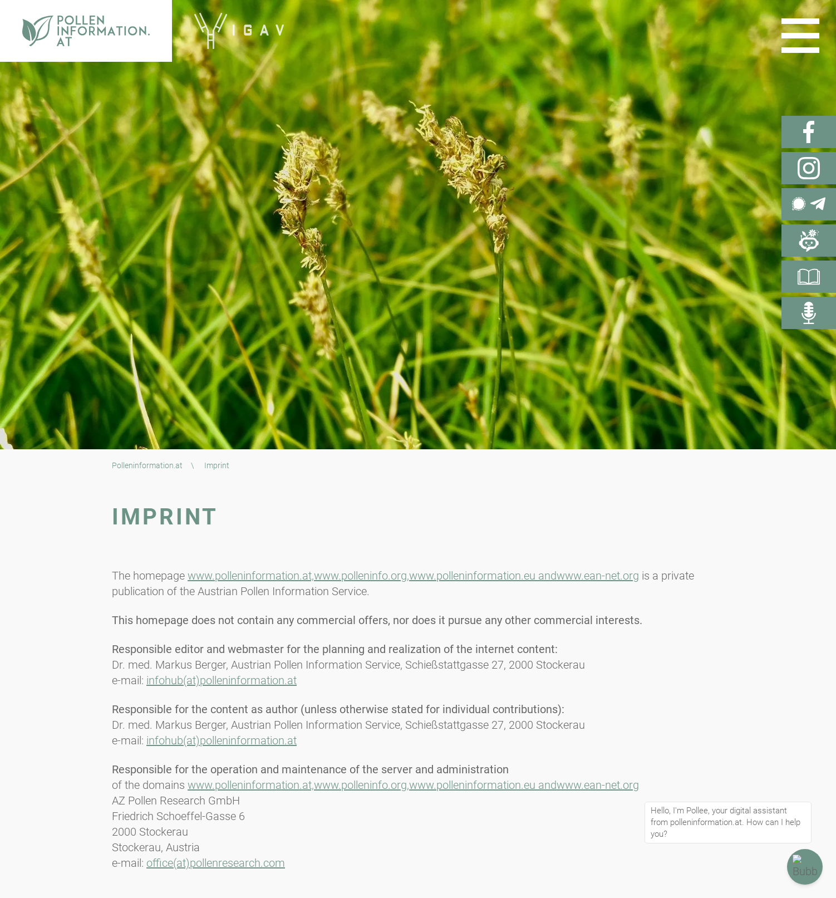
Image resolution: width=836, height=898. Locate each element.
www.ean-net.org (598, 575)
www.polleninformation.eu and (483, 575)
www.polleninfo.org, (361, 575)
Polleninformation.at (147, 465)
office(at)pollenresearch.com (215, 863)
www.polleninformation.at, (251, 575)
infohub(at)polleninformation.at (221, 680)
